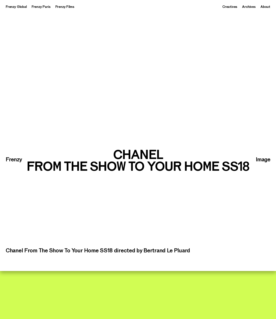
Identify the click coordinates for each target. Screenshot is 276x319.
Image (263, 159)
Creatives (229, 6)
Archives (249, 6)
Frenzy (14, 159)
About (265, 6)
